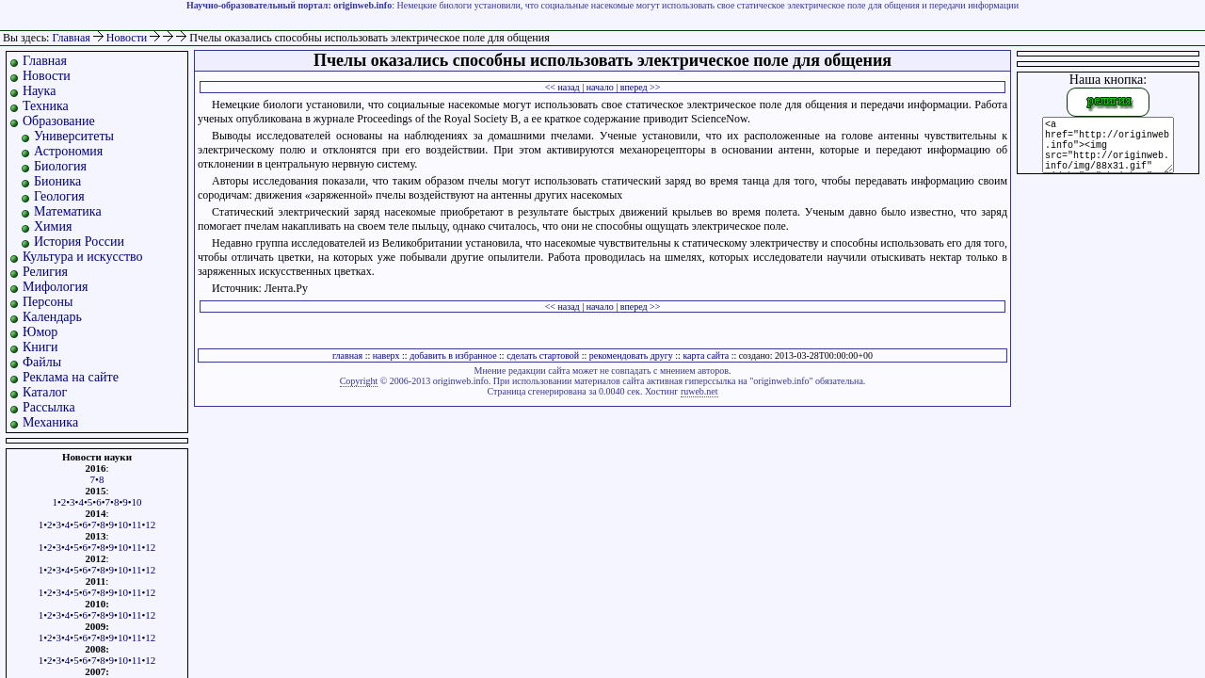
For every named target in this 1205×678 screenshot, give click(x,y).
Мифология (55, 287)
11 (137, 524)
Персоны (47, 302)
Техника (46, 106)
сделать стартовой (542, 355)
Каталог (45, 392)
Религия (45, 272)
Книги (40, 347)
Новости (128, 37)
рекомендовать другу (631, 355)
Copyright (359, 381)
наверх (386, 355)
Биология (60, 166)
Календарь (52, 317)
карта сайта (706, 355)
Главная (70, 37)
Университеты (74, 136)
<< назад (562, 87)
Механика (50, 422)
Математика (68, 211)
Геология (59, 196)
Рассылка (49, 407)
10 (137, 502)
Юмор (40, 332)
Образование (59, 121)
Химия (53, 226)
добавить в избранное (453, 355)
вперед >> (640, 87)
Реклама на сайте (71, 377)
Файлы (42, 362)
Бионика (57, 181)
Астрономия (68, 151)
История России (79, 241)
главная (347, 355)
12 (150, 524)
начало (600, 87)
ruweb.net (699, 391)
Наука (39, 91)
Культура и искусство (83, 257)
